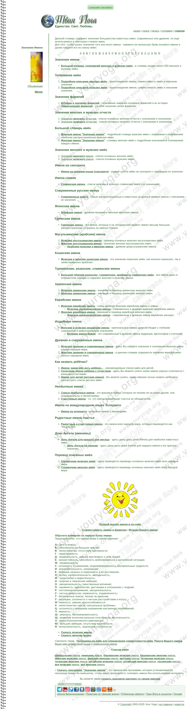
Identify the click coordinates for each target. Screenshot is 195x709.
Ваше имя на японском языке (72, 644)
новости (179, 704)
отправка (166, 30)
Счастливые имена (73, 398)
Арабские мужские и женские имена (90, 246)
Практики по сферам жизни (102, 694)
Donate (178, 694)
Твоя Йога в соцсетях (159, 694)
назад (136, 30)
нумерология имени (105, 644)
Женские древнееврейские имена (88, 315)
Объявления (35, 86)
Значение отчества (79, 118)
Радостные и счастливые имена (82, 424)
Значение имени (77, 156)
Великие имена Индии (81, 333)
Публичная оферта (132, 694)
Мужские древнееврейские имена (88, 309)
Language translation (101, 7)
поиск (145, 30)
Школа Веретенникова (70, 694)
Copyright (125, 704)
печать (155, 30)
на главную (165, 704)
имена (67, 655)
